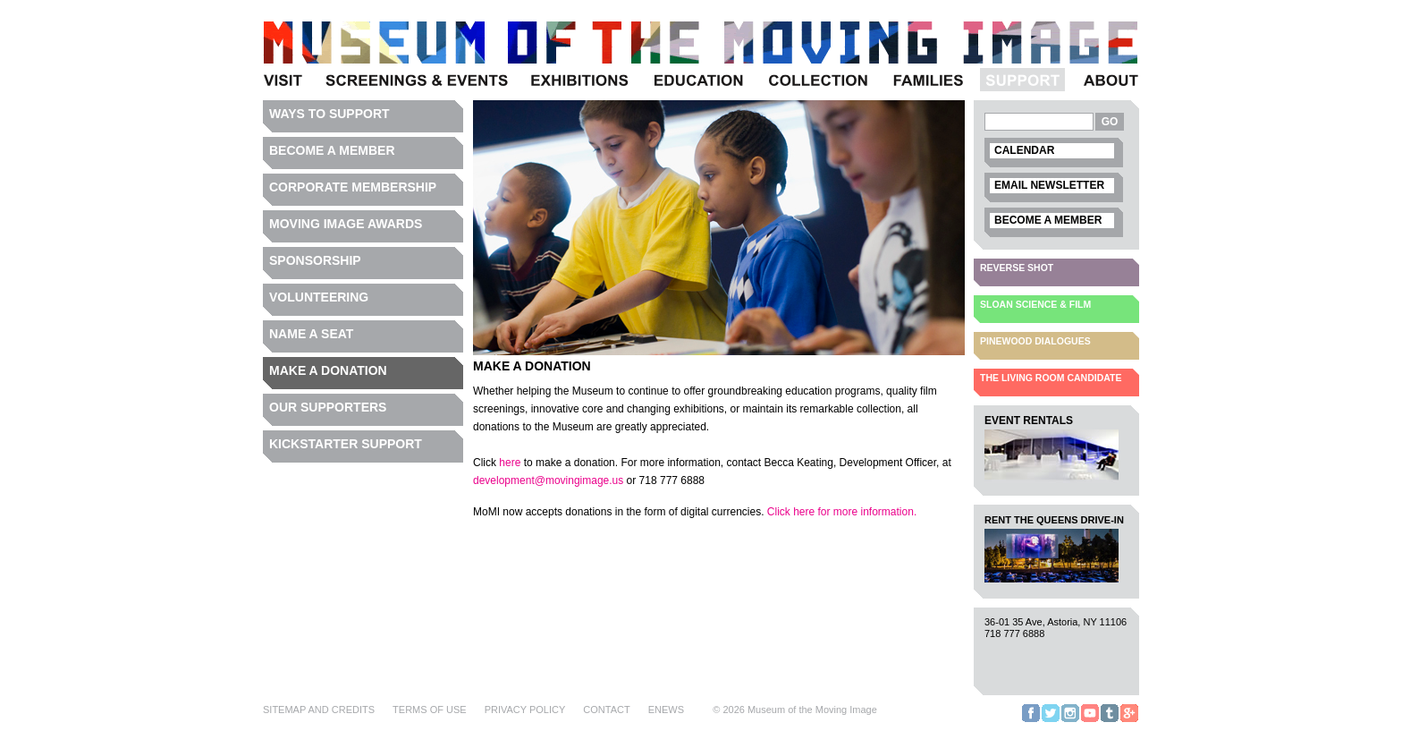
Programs (416, 90)
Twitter (1051, 721)
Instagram (1070, 721)
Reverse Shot (1016, 267)
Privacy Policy (525, 709)
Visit (286, 90)
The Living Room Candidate (1050, 377)
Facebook (1031, 721)
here (509, 462)
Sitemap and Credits (319, 709)
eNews (666, 709)
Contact (606, 709)
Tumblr (1110, 721)
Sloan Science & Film (1035, 304)
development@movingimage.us (548, 480)
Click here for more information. (841, 512)
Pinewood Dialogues (1035, 341)
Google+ (1129, 721)
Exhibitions (579, 90)
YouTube (1090, 721)
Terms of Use (430, 709)
